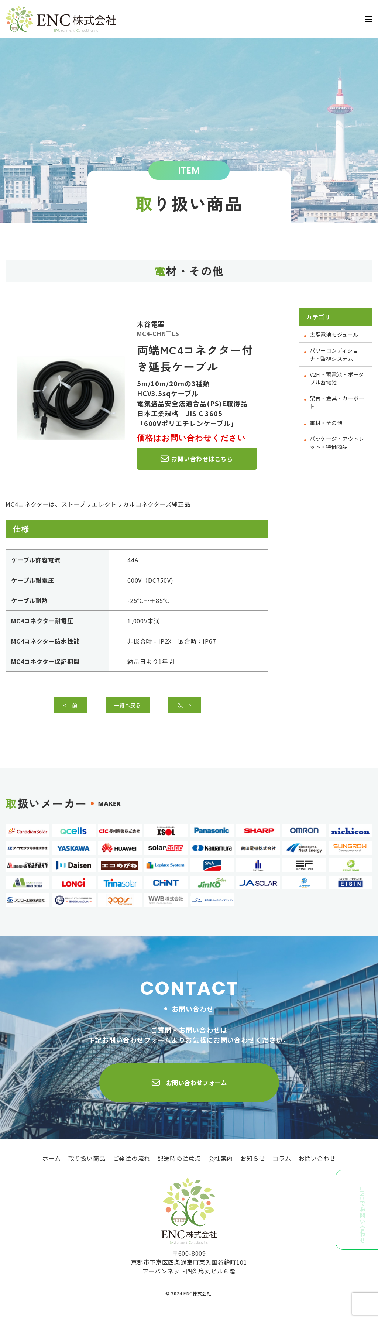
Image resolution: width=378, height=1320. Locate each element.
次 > (190, 706)
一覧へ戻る (133, 706)
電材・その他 (328, 427)
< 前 (76, 706)
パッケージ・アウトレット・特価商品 (337, 448)
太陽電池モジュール (337, 334)
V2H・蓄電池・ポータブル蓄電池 (337, 381)
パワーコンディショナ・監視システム (337, 355)
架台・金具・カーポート (337, 406)
